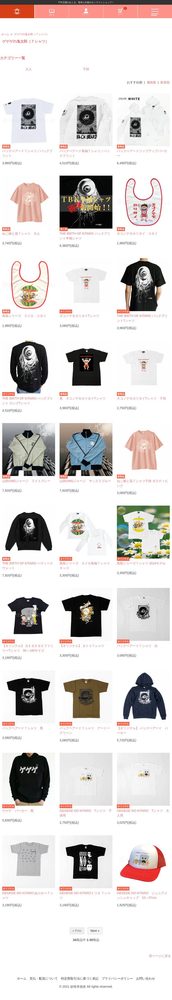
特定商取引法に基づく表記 (80, 978)
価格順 (151, 82)
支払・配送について (44, 978)
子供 (86, 69)
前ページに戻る (160, 956)
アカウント (86, 11)
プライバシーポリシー (117, 978)
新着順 (165, 82)
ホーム (5, 34)
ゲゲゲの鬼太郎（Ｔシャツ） (31, 34)
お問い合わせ (145, 978)
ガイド (51, 12)
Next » (94, 930)
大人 (29, 69)
